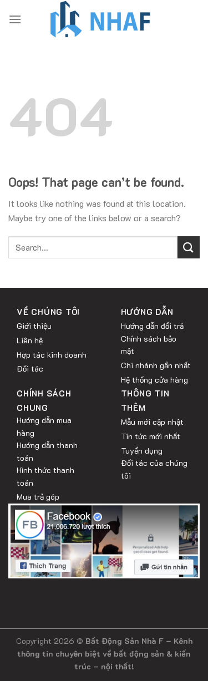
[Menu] (15, 19)
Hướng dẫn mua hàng (44, 426)
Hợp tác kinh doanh (52, 354)
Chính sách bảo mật (148, 344)
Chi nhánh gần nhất (156, 365)
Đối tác (30, 368)
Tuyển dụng (142, 450)
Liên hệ (30, 340)
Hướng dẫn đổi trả (152, 326)
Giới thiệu (34, 326)
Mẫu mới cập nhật (152, 421)
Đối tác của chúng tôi (154, 469)
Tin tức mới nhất (150, 436)
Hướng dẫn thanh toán (47, 451)
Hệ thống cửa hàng (154, 379)
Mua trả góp (38, 496)
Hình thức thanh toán (45, 476)
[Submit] (188, 247)
